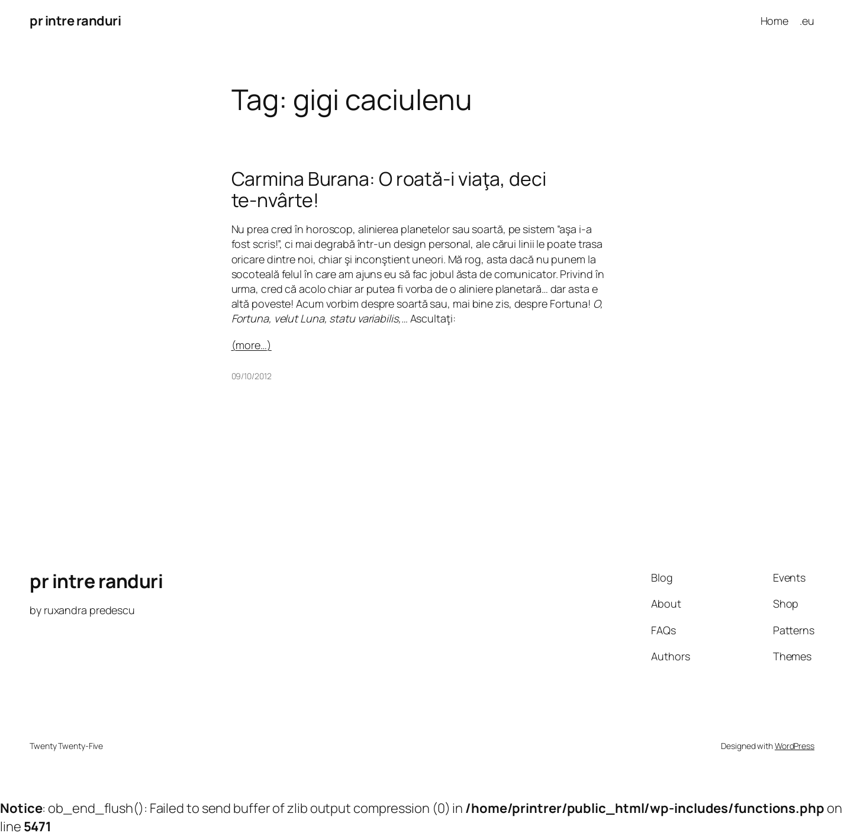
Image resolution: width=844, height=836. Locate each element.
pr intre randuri (75, 21)
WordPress (794, 745)
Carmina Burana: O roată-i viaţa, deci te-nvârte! (388, 189)
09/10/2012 (251, 376)
